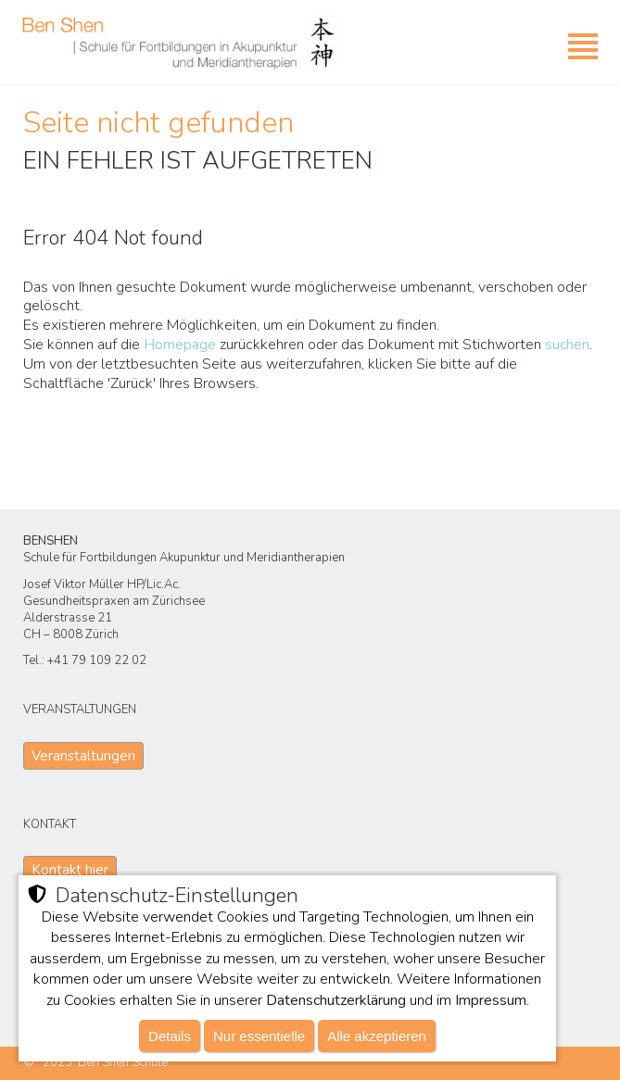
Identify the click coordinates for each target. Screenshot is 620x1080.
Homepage (180, 344)
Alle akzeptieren (376, 1036)
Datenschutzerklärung (336, 1000)
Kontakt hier (70, 869)
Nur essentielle (259, 1036)
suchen (567, 344)
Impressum (490, 1000)
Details (169, 1036)
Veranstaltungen (83, 756)
